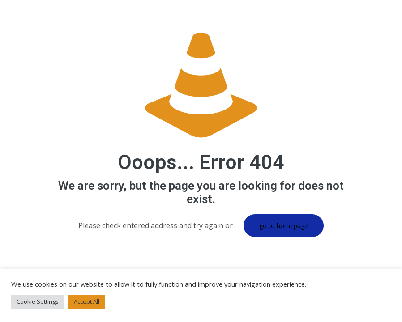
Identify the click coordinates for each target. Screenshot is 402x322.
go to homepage (283, 225)
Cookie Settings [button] (38, 301)
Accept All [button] (86, 301)
